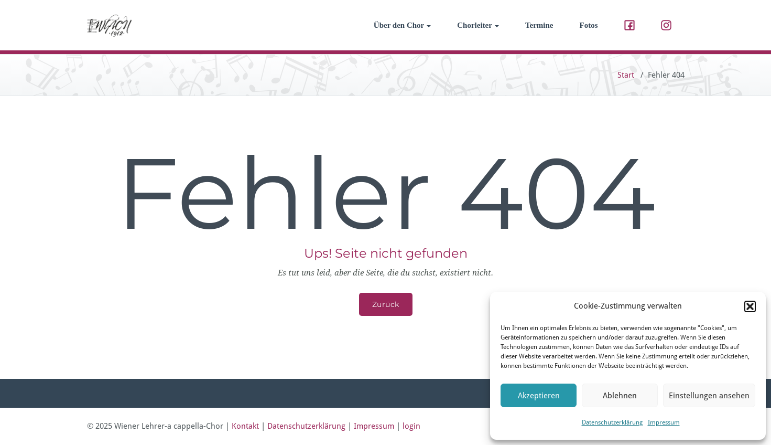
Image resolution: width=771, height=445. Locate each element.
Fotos (589, 25)
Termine (539, 25)
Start (625, 75)
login (411, 426)
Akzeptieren (539, 395)
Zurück (385, 304)
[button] (750, 306)
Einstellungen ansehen (709, 395)
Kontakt (245, 426)
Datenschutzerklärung (612, 422)
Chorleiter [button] (478, 25)
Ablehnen (620, 395)
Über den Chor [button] (402, 25)
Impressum (664, 422)
